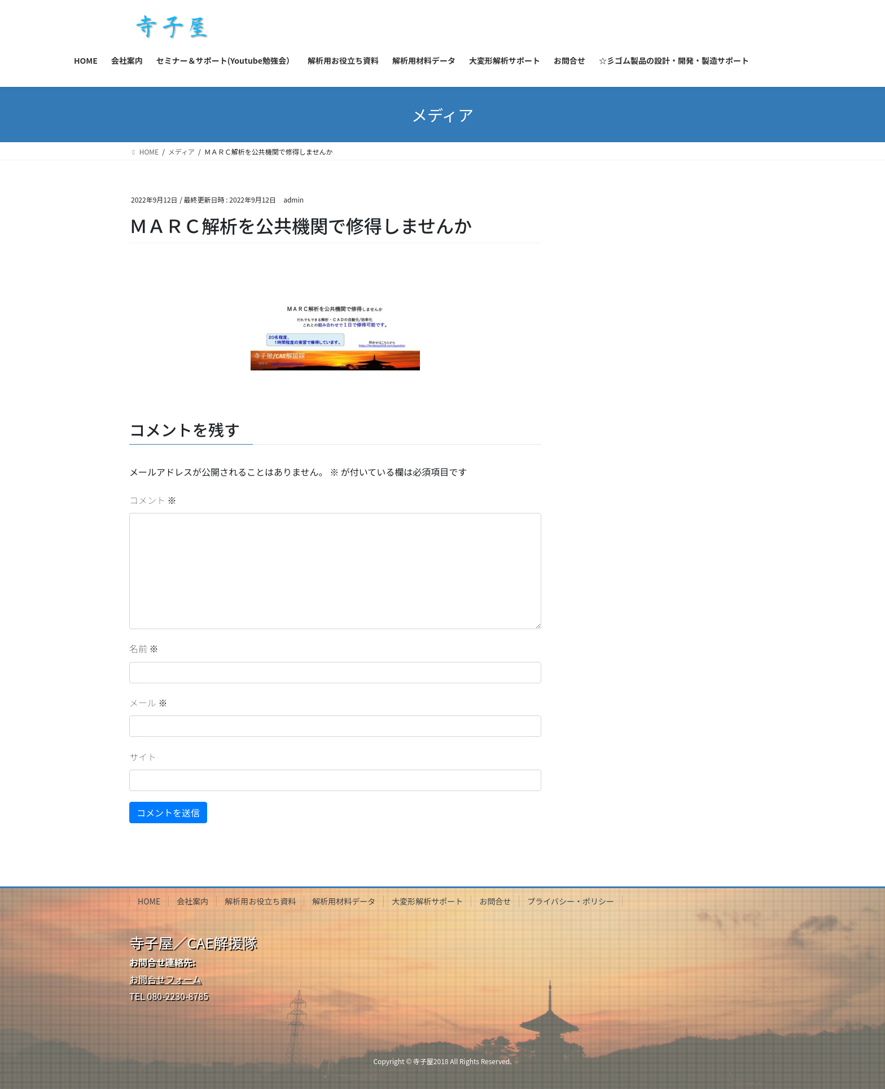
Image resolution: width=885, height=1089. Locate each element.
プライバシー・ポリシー (570, 901)
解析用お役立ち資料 (260, 901)
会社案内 (192, 901)
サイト (142, 756)
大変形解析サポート (427, 901)
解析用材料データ (343, 901)
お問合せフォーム (165, 979)
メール (148, 702)
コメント (153, 500)
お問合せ (495, 901)
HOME (149, 901)
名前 (144, 648)
